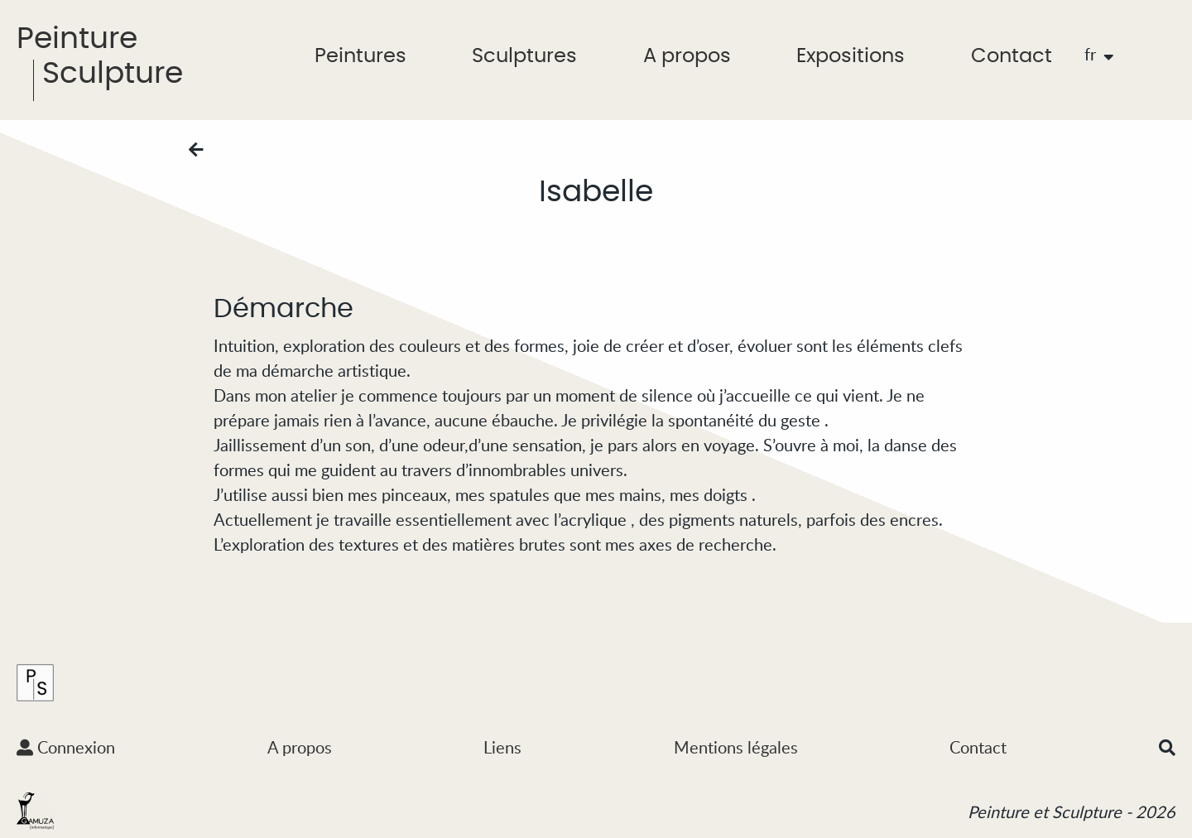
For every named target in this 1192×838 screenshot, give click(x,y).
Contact (1011, 56)
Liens (502, 747)
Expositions (850, 56)
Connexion (66, 747)
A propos (687, 56)
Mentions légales (736, 747)
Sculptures (524, 56)
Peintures (360, 56)
